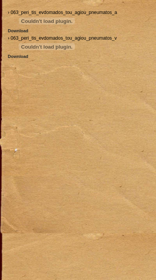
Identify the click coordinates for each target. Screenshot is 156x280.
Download (18, 30)
